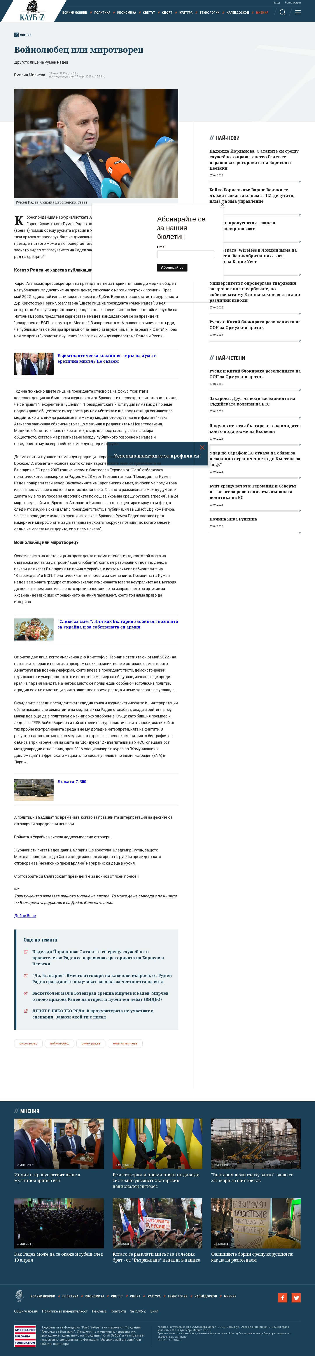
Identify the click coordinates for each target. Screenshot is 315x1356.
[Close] (222, 204)
